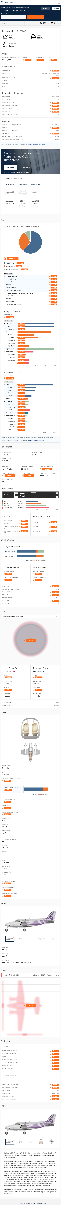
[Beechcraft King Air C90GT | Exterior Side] (9, 939)
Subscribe (10, 167)
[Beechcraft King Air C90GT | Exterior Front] (30, 939)
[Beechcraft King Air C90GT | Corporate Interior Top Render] (51, 1142)
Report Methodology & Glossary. (36, 144)
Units (26, 23)
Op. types (4, 23)
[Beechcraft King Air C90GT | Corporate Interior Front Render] (41, 1142)
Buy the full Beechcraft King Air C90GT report (13, 17)
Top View (55, 970)
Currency (34, 23)
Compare (56, 8)
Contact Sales (25, 167)
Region (20, 23)
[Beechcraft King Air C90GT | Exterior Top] (20, 939)
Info (10, 323)
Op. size (12, 23)
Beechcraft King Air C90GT (11, 975)
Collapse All (8, 273)
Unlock (28, 59)
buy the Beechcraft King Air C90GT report (17, 172)
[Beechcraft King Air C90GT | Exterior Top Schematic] (52, 939)
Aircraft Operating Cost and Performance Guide (8, 2)
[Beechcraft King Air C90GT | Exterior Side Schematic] (41, 939)
